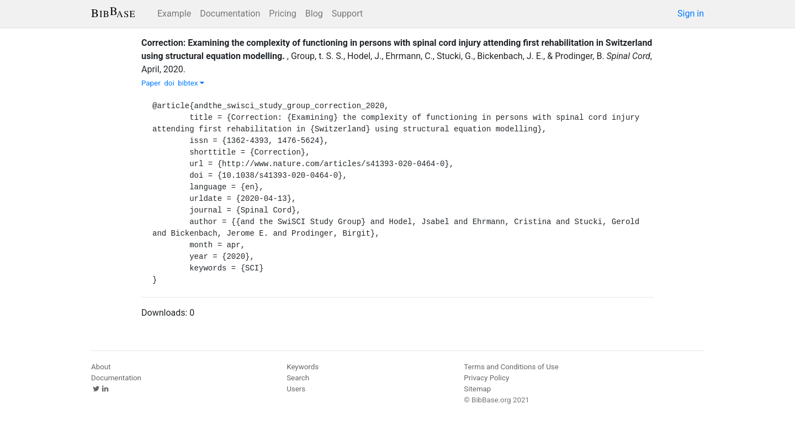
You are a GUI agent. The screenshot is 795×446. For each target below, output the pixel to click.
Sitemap (477, 389)
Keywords (303, 367)
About (101, 367)
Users (296, 389)
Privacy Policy (486, 378)
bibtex (191, 83)
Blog (314, 13)
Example (174, 13)
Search (298, 378)
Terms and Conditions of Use (511, 367)
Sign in (690, 13)
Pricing (282, 13)
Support (347, 13)
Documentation (230, 13)
